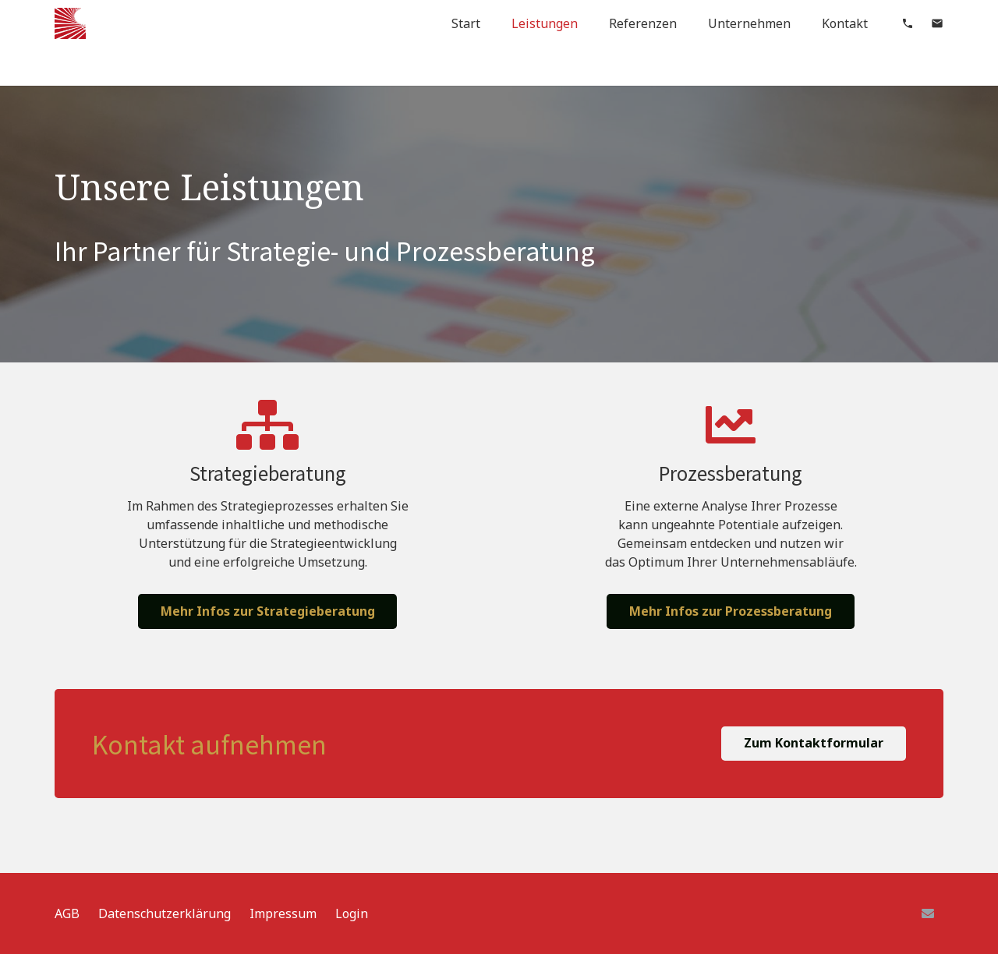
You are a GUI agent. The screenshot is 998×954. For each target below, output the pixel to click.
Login (351, 913)
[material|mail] (937, 23)
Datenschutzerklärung (164, 913)
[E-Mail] (927, 913)
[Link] (70, 23)
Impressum (283, 913)
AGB (67, 913)
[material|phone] (907, 23)
